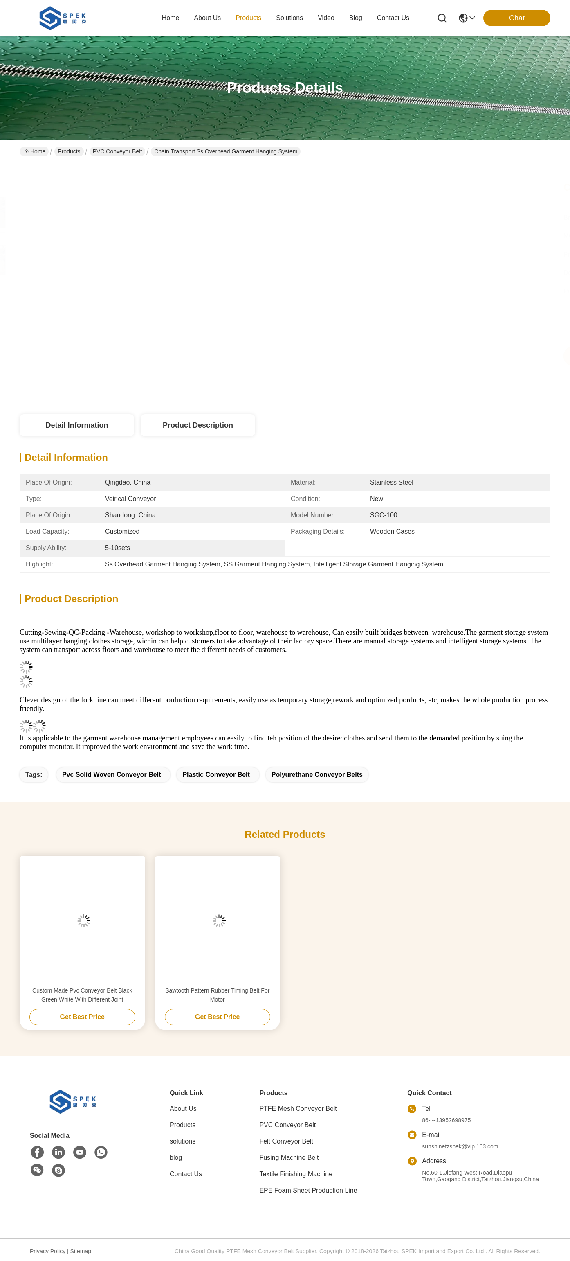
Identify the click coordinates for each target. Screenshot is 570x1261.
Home (171, 17)
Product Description (198, 425)
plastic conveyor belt (216, 774)
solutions (289, 17)
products (248, 17)
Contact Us (186, 1174)
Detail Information (76, 425)
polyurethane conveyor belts (317, 774)
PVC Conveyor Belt (117, 151)
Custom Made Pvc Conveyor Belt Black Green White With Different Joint (82, 995)
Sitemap (80, 1251)
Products (69, 151)
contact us (393, 17)
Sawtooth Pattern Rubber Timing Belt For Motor (217, 995)
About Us (183, 1108)
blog (355, 17)
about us (207, 17)
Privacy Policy (47, 1251)
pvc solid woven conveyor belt (111, 774)
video (326, 17)
